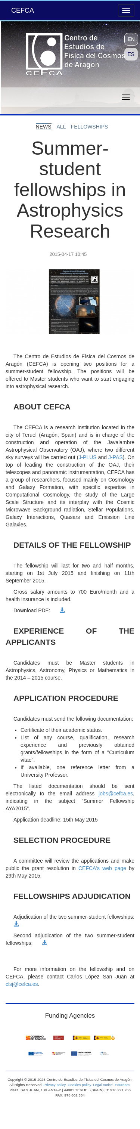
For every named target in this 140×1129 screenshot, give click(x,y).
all (61, 127)
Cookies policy (79, 1085)
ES (131, 54)
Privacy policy (55, 1085)
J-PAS (115, 457)
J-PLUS (87, 457)
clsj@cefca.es (22, 984)
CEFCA (22, 10)
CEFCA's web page (102, 868)
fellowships (89, 127)
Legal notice (103, 1085)
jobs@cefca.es (116, 794)
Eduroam (122, 1085)
